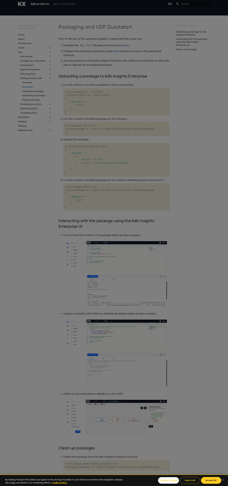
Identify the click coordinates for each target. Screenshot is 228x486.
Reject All (190, 480)
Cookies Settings (168, 480)
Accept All (211, 480)
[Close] (222, 479)
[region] (114, 480)
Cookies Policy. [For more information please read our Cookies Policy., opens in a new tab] (59, 482)
